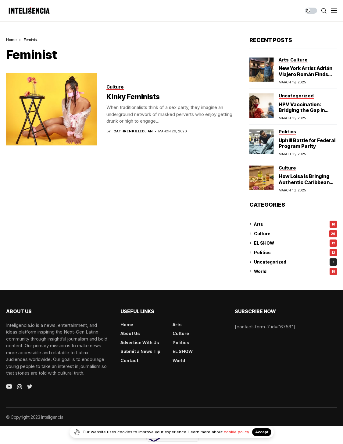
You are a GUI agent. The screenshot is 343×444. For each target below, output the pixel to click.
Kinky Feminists (133, 97)
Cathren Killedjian (133, 131)
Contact (129, 360)
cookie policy (236, 431)
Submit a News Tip (140, 351)
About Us (130, 333)
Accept (261, 432)
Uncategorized (295, 262)
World (295, 271)
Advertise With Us (139, 342)
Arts (295, 224)
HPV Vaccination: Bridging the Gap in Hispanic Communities (306, 110)
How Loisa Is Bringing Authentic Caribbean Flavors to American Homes (304, 185)
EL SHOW (295, 243)
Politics (295, 252)
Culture (295, 233)
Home (11, 39)
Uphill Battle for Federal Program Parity (307, 143)
